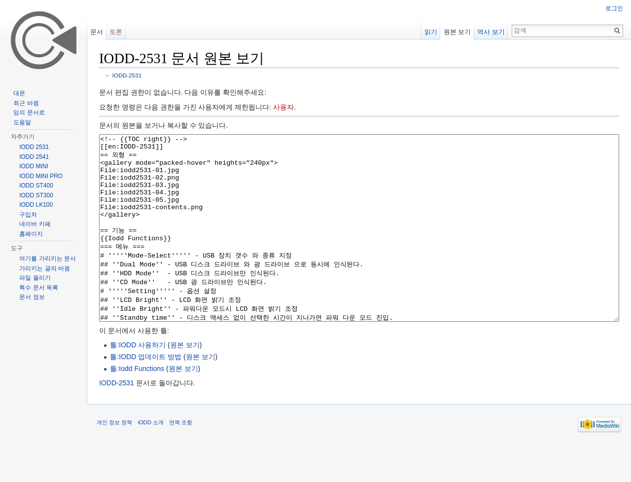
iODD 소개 (150, 459)
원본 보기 (185, 382)
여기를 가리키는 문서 (47, 258)
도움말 (22, 122)
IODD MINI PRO (41, 176)
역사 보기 (491, 32)
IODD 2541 (34, 156)
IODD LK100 (36, 204)
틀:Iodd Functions (137, 405)
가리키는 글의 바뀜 (44, 268)
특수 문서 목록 (38, 287)
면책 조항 (180, 459)
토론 (115, 32)
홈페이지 (31, 233)
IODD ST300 (36, 195)
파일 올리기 (34, 277)
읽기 (430, 32)
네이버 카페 (34, 224)
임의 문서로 (28, 112)
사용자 (283, 107)
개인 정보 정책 (114, 459)
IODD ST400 (36, 185)
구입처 (28, 214)
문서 (96, 32)
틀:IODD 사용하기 (138, 382)
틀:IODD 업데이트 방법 (145, 394)
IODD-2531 (126, 75)
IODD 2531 (34, 147)
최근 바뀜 (25, 103)
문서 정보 (31, 297)
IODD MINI (33, 166)
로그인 (614, 8)
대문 (19, 93)
